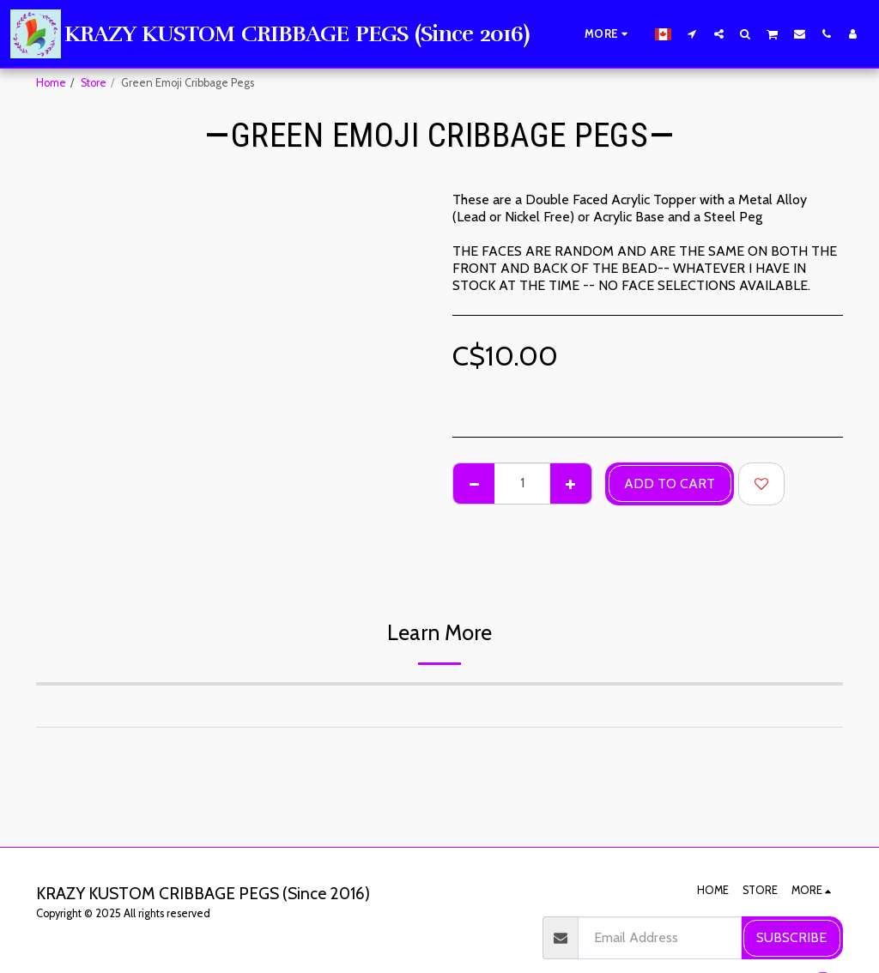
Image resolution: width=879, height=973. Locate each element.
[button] (692, 33)
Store (93, 82)
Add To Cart (669, 483)
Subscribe (791, 937)
